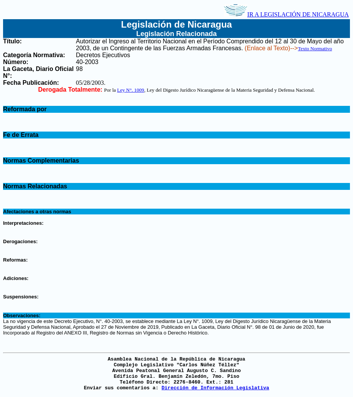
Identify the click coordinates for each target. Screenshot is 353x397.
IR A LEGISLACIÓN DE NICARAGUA (286, 14)
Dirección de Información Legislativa (215, 388)
